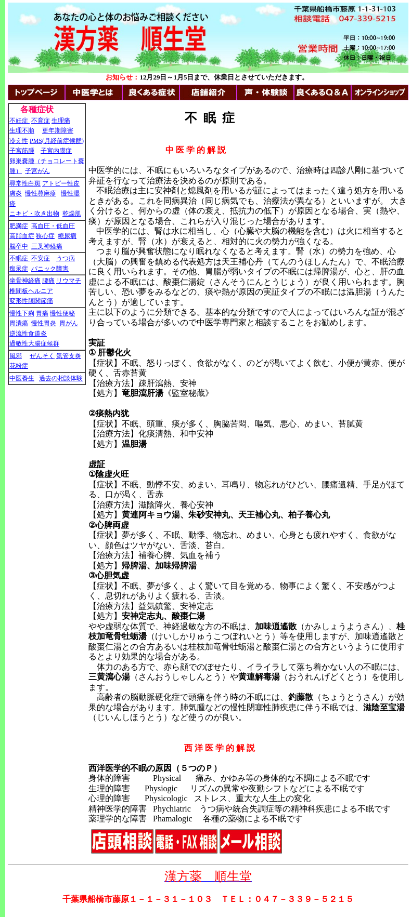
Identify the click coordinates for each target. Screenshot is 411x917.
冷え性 (18, 140)
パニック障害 (50, 268)
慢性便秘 (62, 313)
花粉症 (18, 365)
